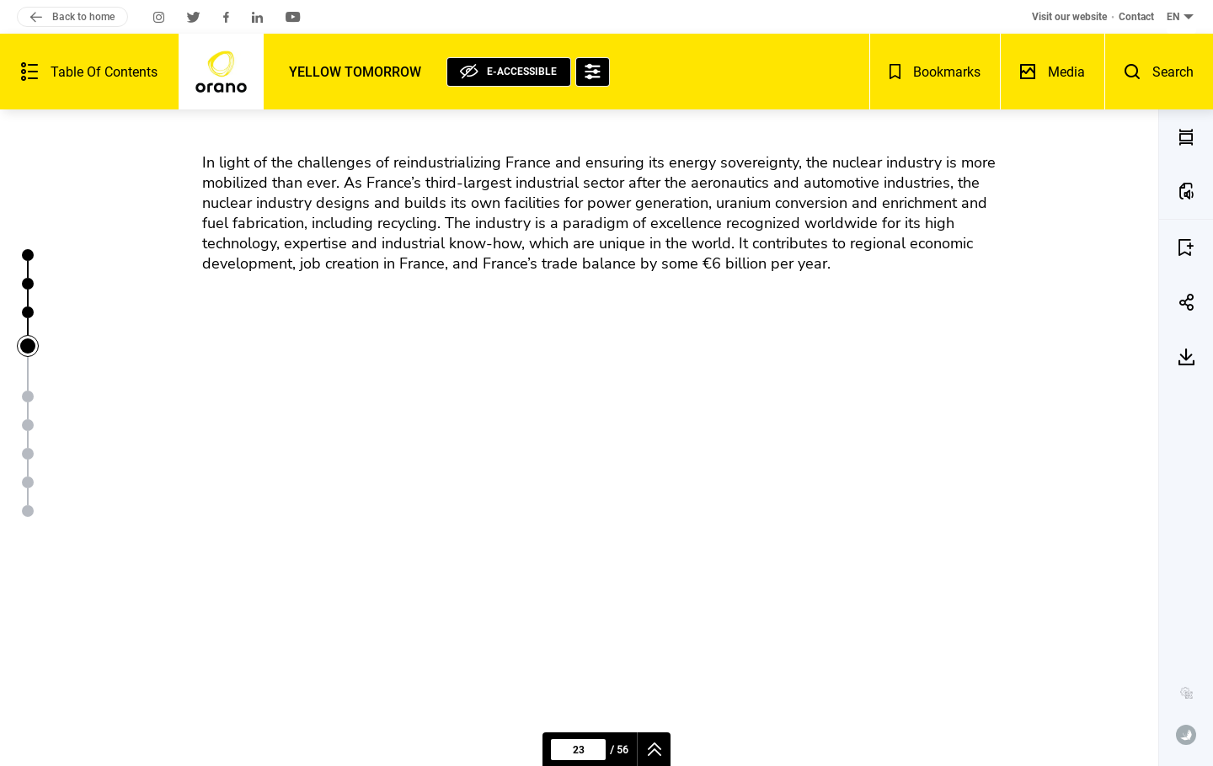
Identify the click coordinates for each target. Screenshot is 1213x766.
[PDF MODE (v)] (1186, 137)
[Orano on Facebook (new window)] (226, 17)
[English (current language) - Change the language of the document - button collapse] (1181, 17)
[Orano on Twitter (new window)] (194, 17)
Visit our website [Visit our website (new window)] (1069, 17)
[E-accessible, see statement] (508, 72)
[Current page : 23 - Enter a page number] (578, 749)
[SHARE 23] (1186, 302)
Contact (1136, 17)
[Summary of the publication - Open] (89, 71)
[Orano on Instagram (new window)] (159, 17)
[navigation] (654, 749)
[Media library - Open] (1052, 71)
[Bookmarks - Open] (934, 71)
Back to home (72, 17)
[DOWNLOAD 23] (1186, 356)
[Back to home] (221, 72)
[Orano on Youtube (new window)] (292, 17)
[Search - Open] (1158, 71)
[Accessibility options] (592, 72)
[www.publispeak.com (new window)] (1186, 734)
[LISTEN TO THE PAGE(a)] (1186, 191)
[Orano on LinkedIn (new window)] (257, 17)
